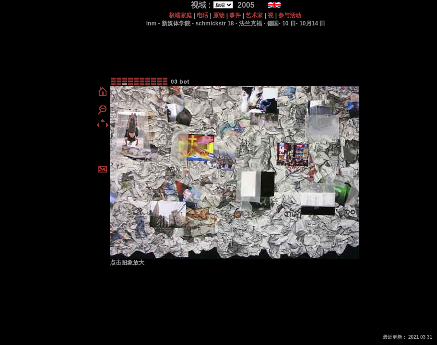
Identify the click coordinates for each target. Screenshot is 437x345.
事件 (235, 15)
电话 (202, 15)
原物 (218, 15)
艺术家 (254, 15)
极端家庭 (180, 15)
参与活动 (289, 15)
